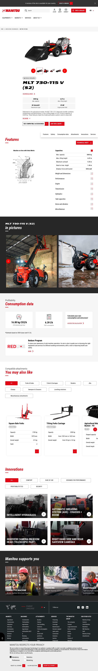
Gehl (83, 631)
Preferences (16, 660)
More (29, 351)
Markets (8, 616)
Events (69, 633)
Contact (70, 624)
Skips (38, 640)
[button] (95, 581)
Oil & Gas (9, 626)
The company (71, 622)
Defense (9, 633)
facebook (77, 607)
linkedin (86, 607)
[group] (22, 581)
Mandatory (15, 657)
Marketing (30, 660)
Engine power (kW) (62, 107)
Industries (9, 624)
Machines (24, 616)
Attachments (40, 616)
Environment (10, 631)
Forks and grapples (42, 629)
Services (54, 616)
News (69, 636)
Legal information (72, 626)
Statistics (29, 657)
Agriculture (10, 620)
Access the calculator (74, 323)
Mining (9, 638)
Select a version (66, 3)
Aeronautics (10, 629)
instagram (82, 607)
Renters (9, 636)
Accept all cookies (51, 665)
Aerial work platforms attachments (40, 636)
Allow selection (34, 665)
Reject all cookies (18, 665)
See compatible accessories (34, 124)
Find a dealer (78, 10)
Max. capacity (35, 101)
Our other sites (86, 616)
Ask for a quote (57, 124)
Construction (10, 622)
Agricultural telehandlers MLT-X (26, 631)
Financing (55, 620)
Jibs (38, 631)
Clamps (39, 622)
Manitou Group (86, 620)
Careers (84, 622)
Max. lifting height (62, 101)
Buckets (39, 620)
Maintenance (56, 626)
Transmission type (35, 107)
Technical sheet (28, 94)
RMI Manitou (85, 629)
